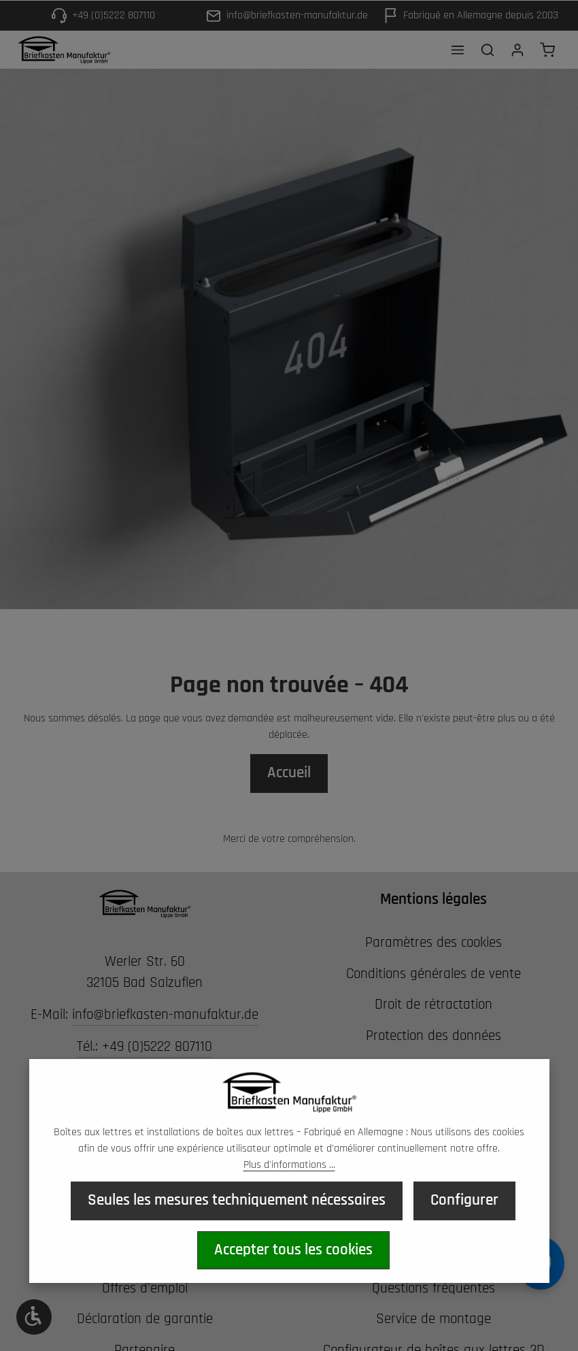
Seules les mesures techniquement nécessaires (237, 1201)
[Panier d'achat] (547, 49)
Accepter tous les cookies (293, 1250)
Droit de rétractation (433, 1004)
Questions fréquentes (433, 1288)
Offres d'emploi (145, 1288)
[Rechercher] (487, 49)
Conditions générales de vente (433, 974)
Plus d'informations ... (289, 1165)
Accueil (289, 773)
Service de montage (433, 1319)
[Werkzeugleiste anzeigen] (34, 1317)
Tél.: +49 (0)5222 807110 (144, 1047)
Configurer (464, 1201)
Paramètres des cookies (433, 942)
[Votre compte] (517, 49)
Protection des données (433, 1036)
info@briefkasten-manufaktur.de (165, 1015)
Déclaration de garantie (145, 1319)
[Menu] (457, 49)
